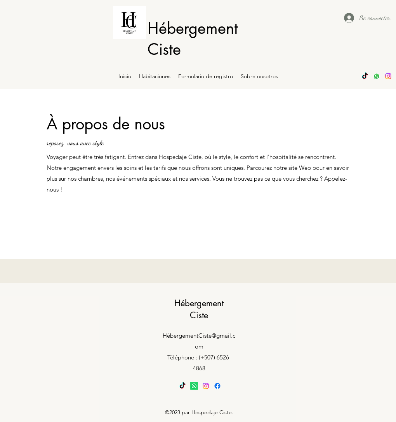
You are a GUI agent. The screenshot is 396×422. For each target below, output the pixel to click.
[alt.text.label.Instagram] (388, 76)
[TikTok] (365, 76)
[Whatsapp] (376, 76)
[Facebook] (217, 386)
